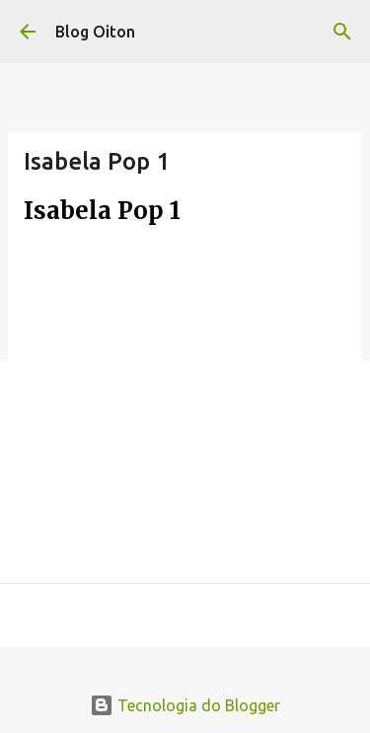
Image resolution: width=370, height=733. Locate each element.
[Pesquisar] (342, 31)
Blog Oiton (95, 31)
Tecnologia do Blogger (185, 705)
